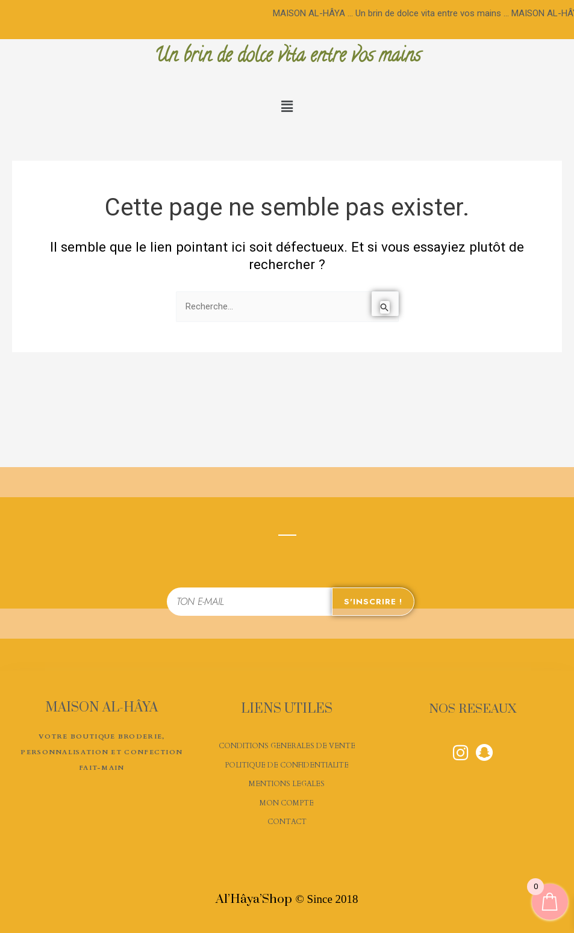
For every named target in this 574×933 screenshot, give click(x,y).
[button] (286, 107)
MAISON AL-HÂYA (101, 707)
